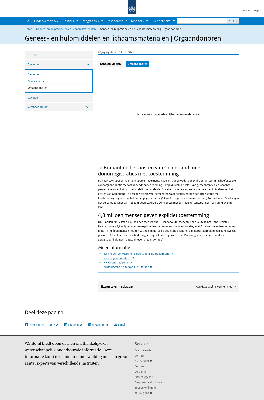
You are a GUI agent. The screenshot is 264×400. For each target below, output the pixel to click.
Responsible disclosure (148, 382)
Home (28, 21)
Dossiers (68, 21)
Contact (246, 10)
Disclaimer (141, 371)
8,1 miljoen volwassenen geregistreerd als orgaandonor (138, 253)
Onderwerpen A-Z (46, 21)
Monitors (137, 21)
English (257, 10)
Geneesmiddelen (38, 81)
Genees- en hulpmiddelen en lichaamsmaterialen (66, 29)
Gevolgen (33, 97)
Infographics (90, 21)
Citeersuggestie (144, 377)
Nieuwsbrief (151, 361)
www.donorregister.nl (118, 262)
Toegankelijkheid (145, 387)
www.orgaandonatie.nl (119, 258)
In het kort (34, 55)
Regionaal (34, 74)
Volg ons (153, 393)
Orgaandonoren (47, 87)
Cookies (139, 366)
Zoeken (233, 21)
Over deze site (160, 21)
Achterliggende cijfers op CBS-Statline (127, 267)
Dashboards (115, 21)
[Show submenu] (77, 21)
